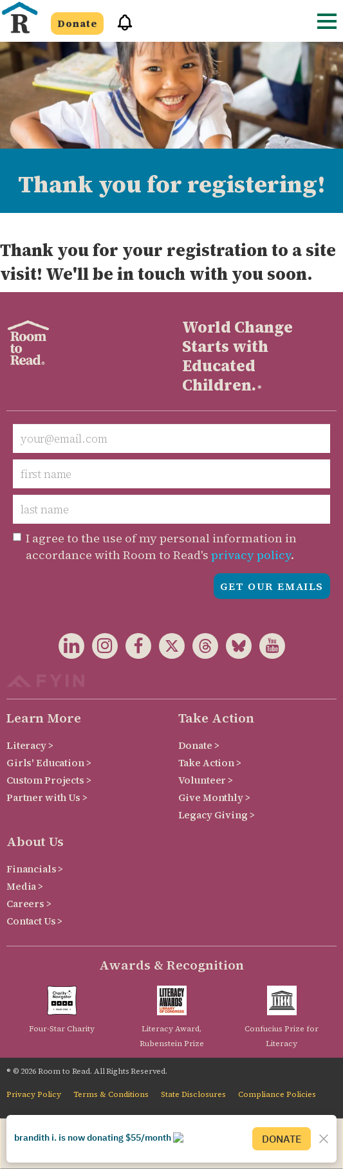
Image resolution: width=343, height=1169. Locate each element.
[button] (120, 28)
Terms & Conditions (111, 1094)
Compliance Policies (277, 1094)
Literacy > (29, 745)
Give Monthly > (214, 797)
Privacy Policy (33, 1094)
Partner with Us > (47, 797)
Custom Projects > (48, 780)
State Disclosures (193, 1094)
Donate (77, 23)
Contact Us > (34, 921)
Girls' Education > (48, 762)
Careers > (28, 903)
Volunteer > (205, 780)
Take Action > (209, 762)
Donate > (198, 745)
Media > (24, 886)
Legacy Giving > (216, 815)
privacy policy (251, 555)
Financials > (34, 869)
